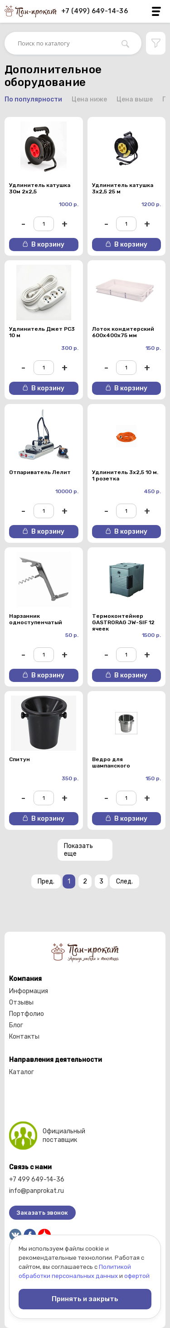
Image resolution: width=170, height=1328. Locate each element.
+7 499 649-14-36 (36, 1179)
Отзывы (21, 1002)
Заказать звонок (42, 1212)
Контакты (24, 1036)
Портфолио (26, 1014)
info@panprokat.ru (36, 1191)
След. (124, 881)
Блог (16, 1025)
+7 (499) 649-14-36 (94, 11)
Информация (28, 991)
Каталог (21, 1072)
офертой (137, 1275)
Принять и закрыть (85, 1299)
